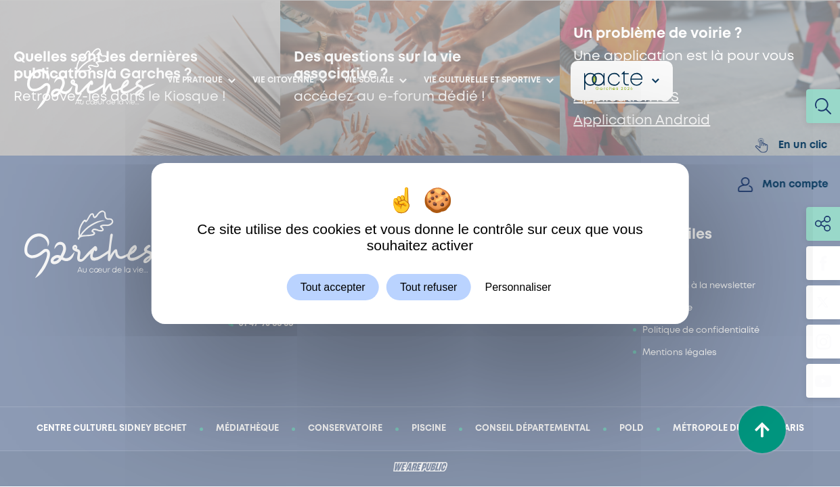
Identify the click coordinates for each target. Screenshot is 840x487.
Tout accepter (333, 287)
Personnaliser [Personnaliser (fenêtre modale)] (518, 287)
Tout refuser (428, 287)
